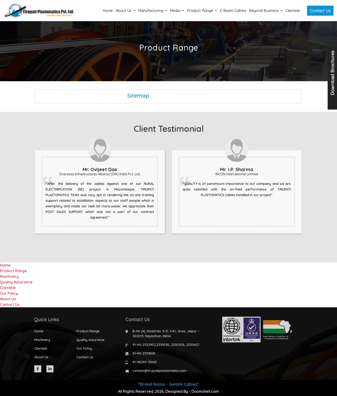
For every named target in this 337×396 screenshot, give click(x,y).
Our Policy (9, 293)
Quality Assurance (16, 282)
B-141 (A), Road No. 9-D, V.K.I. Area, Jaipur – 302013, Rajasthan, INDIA (164, 333)
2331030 (161, 345)
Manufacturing (151, 10)
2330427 (191, 345)
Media (175, 10)
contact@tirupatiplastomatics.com (158, 371)
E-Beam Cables (233, 10)
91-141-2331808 (142, 353)
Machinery (9, 276)
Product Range (200, 10)
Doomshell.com (205, 391)
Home (108, 10)
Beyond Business (264, 10)
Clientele (292, 10)
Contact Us (320, 10)
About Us (124, 10)
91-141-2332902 (142, 345)
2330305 (176, 345)
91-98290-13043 (143, 362)
